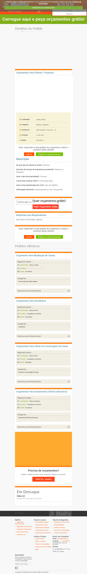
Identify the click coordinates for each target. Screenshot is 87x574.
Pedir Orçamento (22, 532)
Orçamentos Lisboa (41, 522)
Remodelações (59, 525)
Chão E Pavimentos (60, 533)
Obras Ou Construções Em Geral (28, 372)
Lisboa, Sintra (33, 310)
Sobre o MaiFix (40, 541)
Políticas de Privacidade (43, 547)
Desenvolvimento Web (33, 572)
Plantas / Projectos (42, 125)
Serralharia (21, 327)
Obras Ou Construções (61, 530)
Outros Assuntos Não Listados (27, 281)
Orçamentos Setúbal (42, 527)
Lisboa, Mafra (40, 119)
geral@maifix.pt (63, 539)
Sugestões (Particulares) (19, 523)
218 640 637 (65, 541)
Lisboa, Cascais (34, 265)
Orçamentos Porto (41, 525)
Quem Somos (39, 539)
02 (69, 381)
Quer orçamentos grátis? (49, 201)
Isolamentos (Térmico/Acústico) (27, 417)
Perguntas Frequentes (24, 529)
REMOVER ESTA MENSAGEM (43, 8)
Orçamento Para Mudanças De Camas (35, 255)
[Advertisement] (43, 51)
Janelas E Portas (59, 527)
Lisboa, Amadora (34, 401)
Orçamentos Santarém (43, 533)
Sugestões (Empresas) (24, 526)
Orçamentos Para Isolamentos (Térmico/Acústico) (41, 391)
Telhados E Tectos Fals (61, 522)
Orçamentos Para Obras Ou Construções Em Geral (42, 346)
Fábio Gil (21, 496)
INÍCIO (19, 513)
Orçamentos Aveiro (41, 530)
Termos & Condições (42, 544)
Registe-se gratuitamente (49, 154)
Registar (69, 14)
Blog (36, 549)
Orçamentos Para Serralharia (31, 301)
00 (69, 291)
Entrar (29, 154)
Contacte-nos (21, 534)
